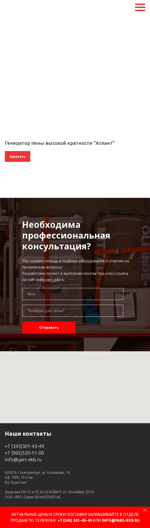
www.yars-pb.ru (50, 279)
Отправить (49, 327)
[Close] (145, 510)
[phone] (72, 311)
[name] (72, 294)
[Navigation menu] (140, 7)
